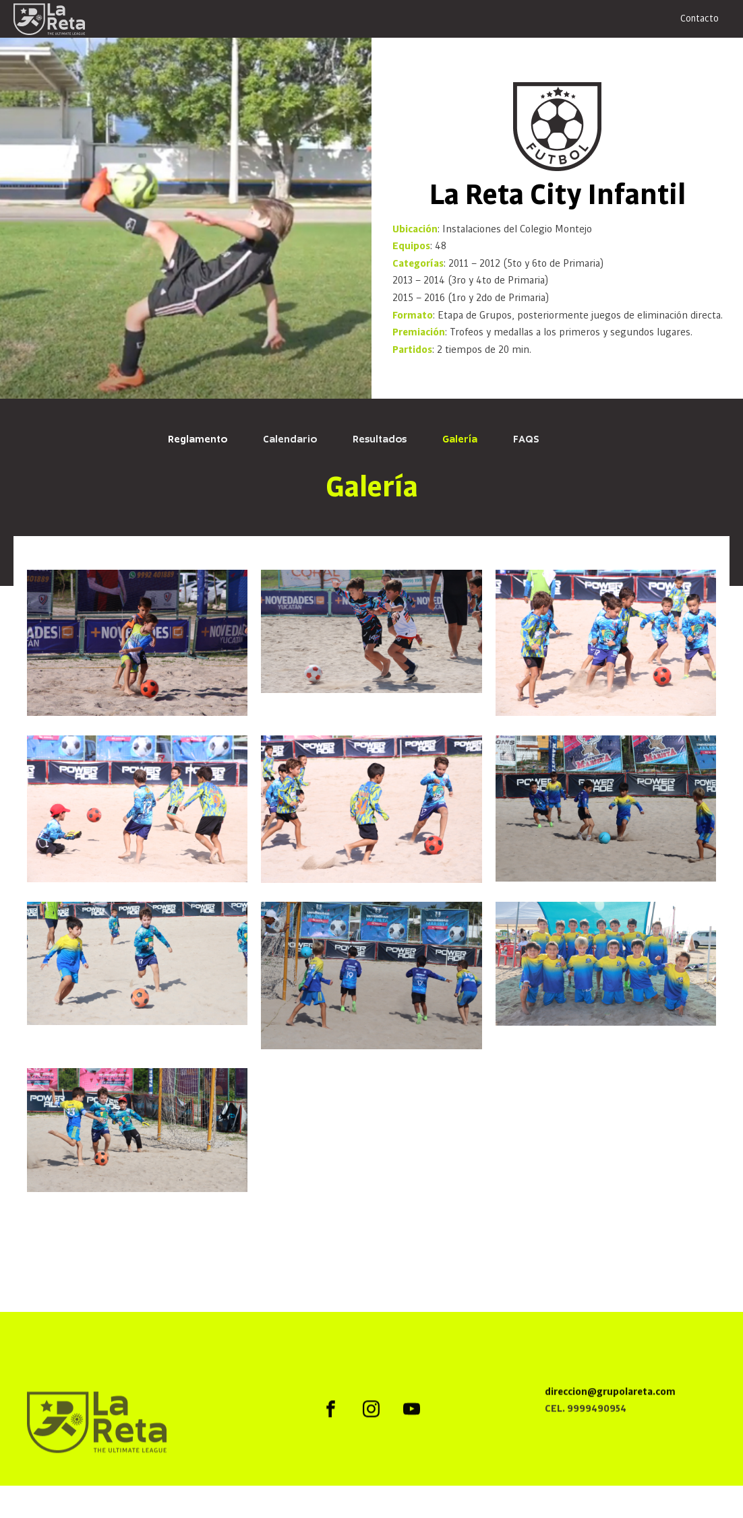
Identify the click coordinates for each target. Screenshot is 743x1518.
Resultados (380, 439)
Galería (459, 439)
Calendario (290, 439)
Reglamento (197, 439)
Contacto (699, 18)
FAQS (526, 439)
